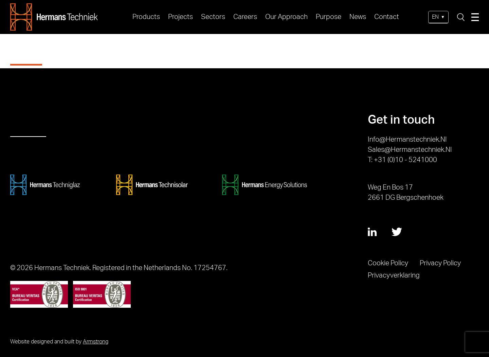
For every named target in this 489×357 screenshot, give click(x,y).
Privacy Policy (440, 263)
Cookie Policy (388, 263)
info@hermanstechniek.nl (407, 139)
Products (146, 17)
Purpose (328, 17)
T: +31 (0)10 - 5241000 (402, 160)
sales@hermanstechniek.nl (410, 149)
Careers (245, 17)
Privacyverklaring (394, 275)
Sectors (213, 17)
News (357, 17)
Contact (386, 17)
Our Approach (286, 17)
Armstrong (95, 341)
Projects (180, 17)
